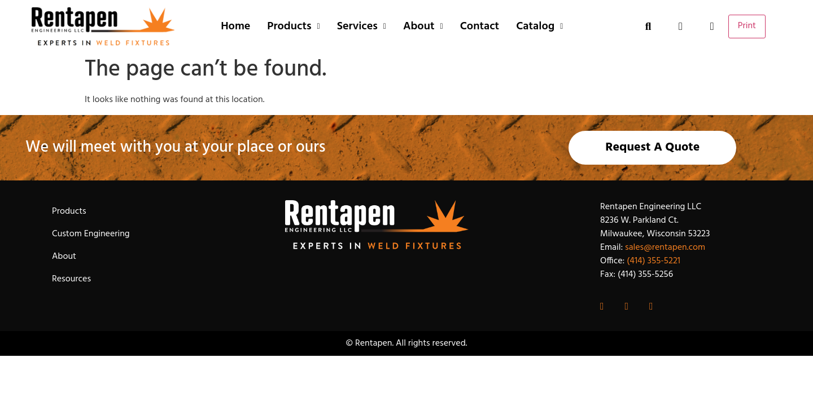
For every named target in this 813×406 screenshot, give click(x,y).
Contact (479, 26)
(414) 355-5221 (653, 261)
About (423, 26)
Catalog (539, 26)
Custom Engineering (91, 234)
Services (361, 26)
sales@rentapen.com (665, 247)
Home (235, 26)
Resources (71, 279)
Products (293, 26)
